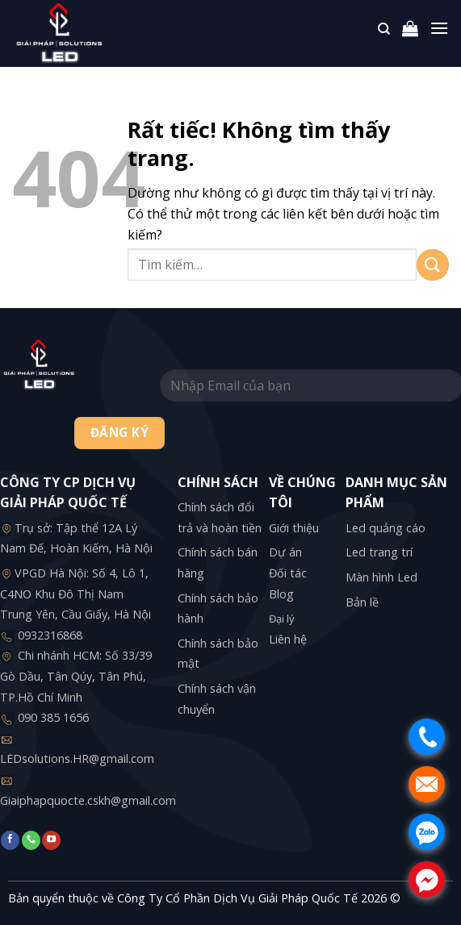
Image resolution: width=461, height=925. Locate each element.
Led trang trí (379, 552)
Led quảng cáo (385, 527)
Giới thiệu (294, 527)
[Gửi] (433, 265)
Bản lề (362, 602)
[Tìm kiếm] (384, 33)
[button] (410, 32)
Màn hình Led (381, 577)
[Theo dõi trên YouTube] (51, 840)
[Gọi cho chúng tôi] (31, 840)
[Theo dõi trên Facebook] (10, 840)
